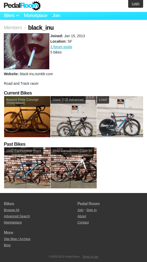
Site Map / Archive (17, 239)
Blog (7, 245)
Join (56, 15)
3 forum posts (61, 47)
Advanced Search (17, 216)
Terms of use (90, 256)
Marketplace (35, 15)
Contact (83, 222)
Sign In (91, 210)
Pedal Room (22, 6)
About (81, 216)
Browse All (11, 210)
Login (135, 3)
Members (13, 27)
